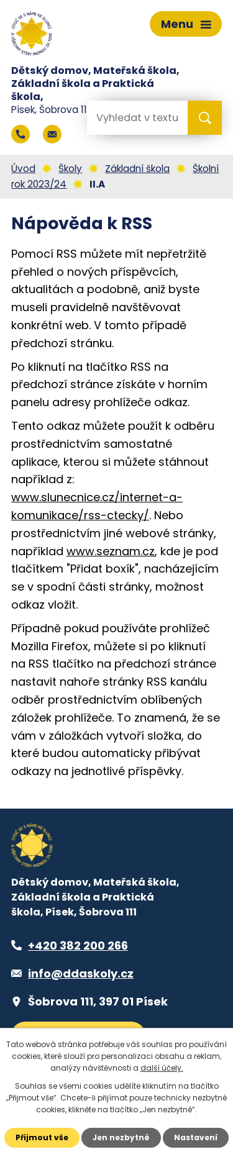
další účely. (161, 1068)
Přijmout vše (42, 1137)
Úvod (23, 168)
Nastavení (195, 1137)
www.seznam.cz (110, 551)
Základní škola (137, 168)
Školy (70, 168)
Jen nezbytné (121, 1137)
